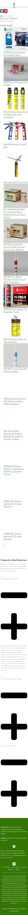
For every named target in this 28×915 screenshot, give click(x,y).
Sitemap (17, 869)
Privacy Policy (6, 867)
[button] (14, 7)
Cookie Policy (15, 867)
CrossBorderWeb (14, 911)
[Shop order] (6, 25)
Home (1, 16)
